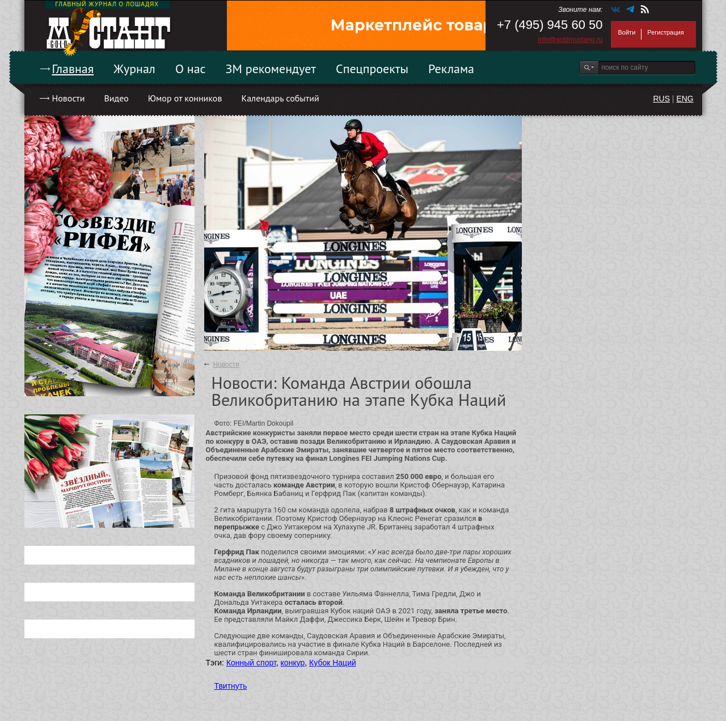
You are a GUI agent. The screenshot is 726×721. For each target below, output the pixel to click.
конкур (293, 662)
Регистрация (665, 32)
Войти (627, 32)
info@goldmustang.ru (570, 40)
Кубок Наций (332, 662)
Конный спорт (251, 662)
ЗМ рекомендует (271, 69)
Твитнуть (230, 685)
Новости (68, 98)
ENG (684, 98)
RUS (661, 98)
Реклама (451, 69)
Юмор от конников (185, 98)
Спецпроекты (372, 69)
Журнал (134, 69)
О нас (190, 69)
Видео (116, 98)
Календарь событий (280, 98)
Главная (73, 69)
